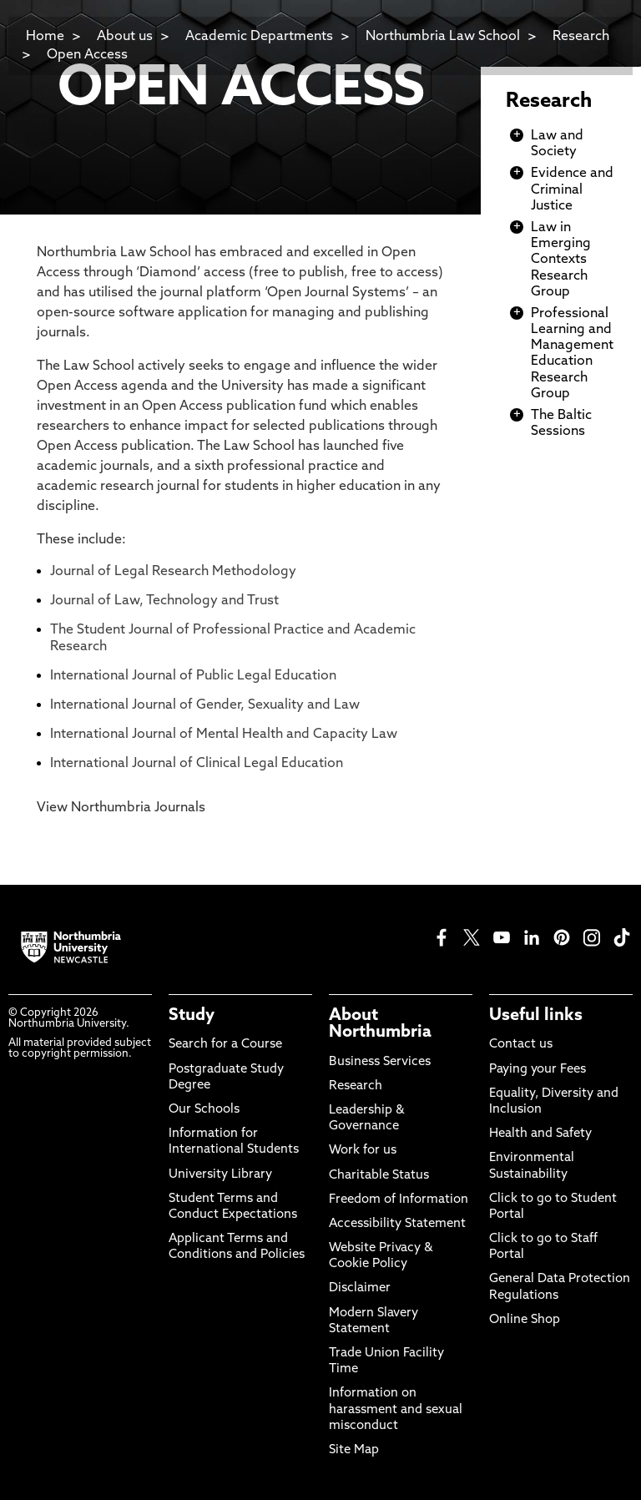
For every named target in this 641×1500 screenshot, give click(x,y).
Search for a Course (225, 1044)
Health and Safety (540, 1134)
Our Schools (204, 1110)
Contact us (521, 1044)
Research (549, 102)
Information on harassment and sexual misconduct (395, 1409)
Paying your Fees (537, 1069)
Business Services (380, 1062)
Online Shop (524, 1320)
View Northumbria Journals (121, 808)
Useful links (536, 1016)
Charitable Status (379, 1175)
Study (192, 1016)
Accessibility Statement (397, 1224)
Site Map (354, 1450)
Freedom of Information (398, 1200)
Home (45, 36)
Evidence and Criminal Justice (572, 189)
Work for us (362, 1150)
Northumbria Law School (443, 36)
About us (125, 36)
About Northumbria (380, 1024)
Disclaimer (360, 1288)
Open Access (87, 55)
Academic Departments (259, 36)
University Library (220, 1175)
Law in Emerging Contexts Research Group (561, 260)
